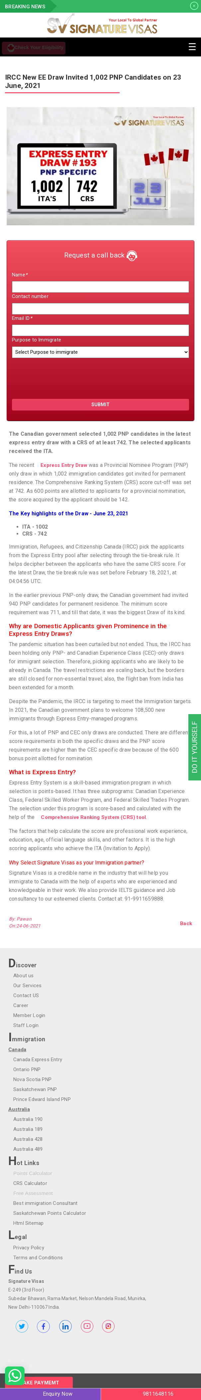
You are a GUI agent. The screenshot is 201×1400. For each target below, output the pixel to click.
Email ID (22, 318)
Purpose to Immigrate (36, 340)
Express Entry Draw (64, 465)
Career (20, 1005)
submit (100, 404)
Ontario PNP (27, 1069)
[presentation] (51, 375)
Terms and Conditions (38, 1258)
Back (186, 923)
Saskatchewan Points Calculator (49, 1213)
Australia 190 (28, 1119)
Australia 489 (28, 1149)
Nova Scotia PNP (32, 1079)
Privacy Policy (28, 1248)
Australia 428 (28, 1139)
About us (23, 976)
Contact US (26, 995)
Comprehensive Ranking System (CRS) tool (93, 817)
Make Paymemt (39, 1383)
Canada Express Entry (37, 1060)
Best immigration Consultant (45, 1203)
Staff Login (26, 1025)
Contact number (30, 296)
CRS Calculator (30, 1183)
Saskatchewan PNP (35, 1089)
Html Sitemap (28, 1223)
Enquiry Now (57, 1394)
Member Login (29, 1015)
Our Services (27, 986)
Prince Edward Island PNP (42, 1099)
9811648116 (158, 1394)
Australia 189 (28, 1129)
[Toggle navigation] (192, 46)
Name (19, 275)
